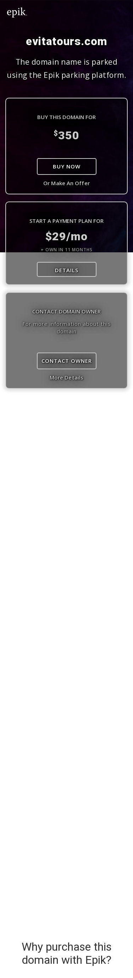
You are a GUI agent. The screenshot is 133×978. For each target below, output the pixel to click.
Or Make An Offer (66, 183)
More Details (66, 377)
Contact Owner (66, 360)
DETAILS (66, 270)
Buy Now (67, 166)
